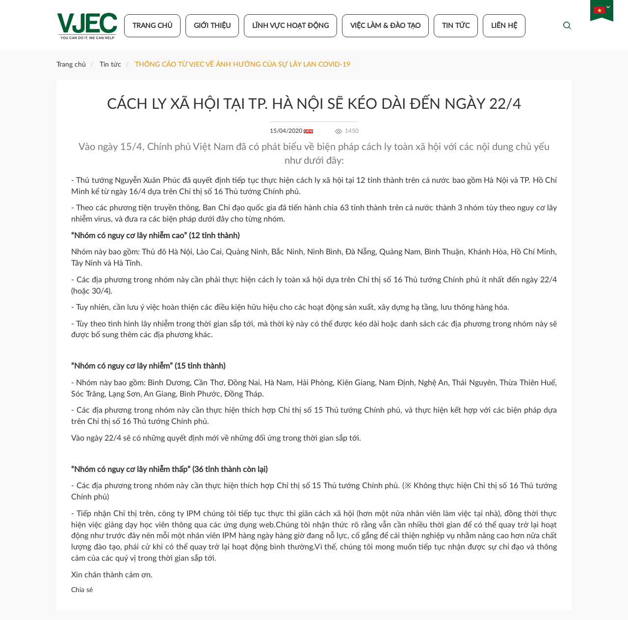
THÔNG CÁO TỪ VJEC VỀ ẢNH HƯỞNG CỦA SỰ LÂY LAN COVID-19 (242, 64)
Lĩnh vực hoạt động (290, 26)
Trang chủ (152, 26)
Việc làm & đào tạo (385, 26)
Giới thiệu (212, 26)
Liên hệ (504, 26)
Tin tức (456, 26)
